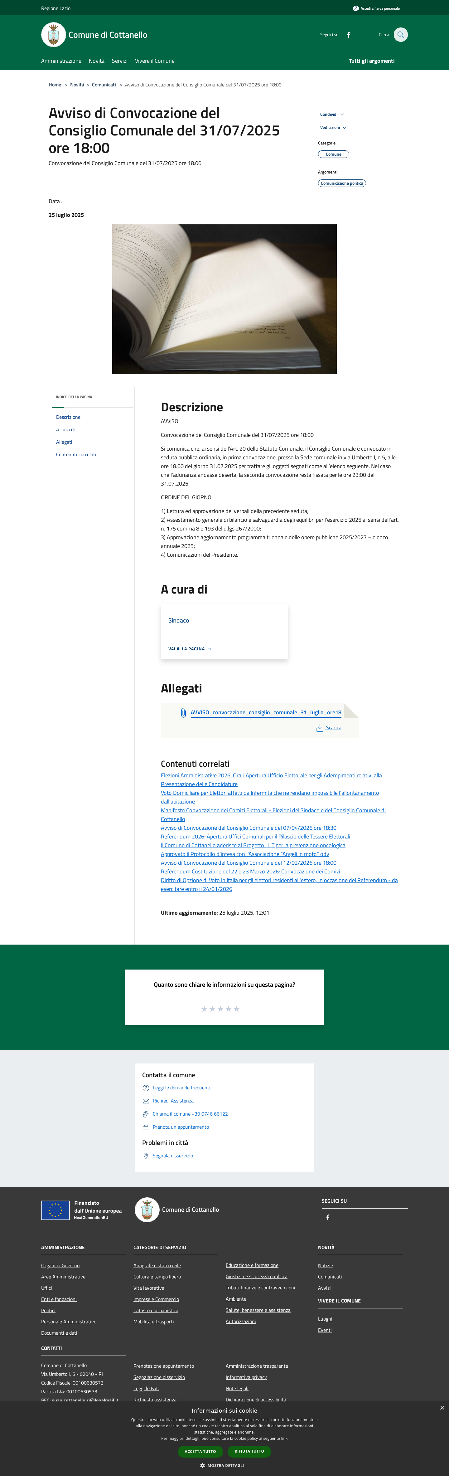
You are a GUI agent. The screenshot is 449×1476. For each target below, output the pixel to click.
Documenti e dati (59, 1333)
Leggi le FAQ (146, 1388)
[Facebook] (345, 34)
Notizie (325, 1265)
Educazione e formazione (252, 1265)
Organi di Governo (60, 1265)
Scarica (328, 727)
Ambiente (236, 1298)
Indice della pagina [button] (74, 397)
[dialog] (224, 1438)
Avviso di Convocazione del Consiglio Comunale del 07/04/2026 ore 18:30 (248, 828)
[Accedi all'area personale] (376, 8)
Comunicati (104, 84)
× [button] (442, 1408)
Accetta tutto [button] (200, 1451)
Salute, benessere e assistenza (258, 1310)
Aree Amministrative (63, 1276)
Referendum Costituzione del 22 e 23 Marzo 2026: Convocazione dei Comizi (250, 871)
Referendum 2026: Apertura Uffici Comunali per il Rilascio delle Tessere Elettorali (255, 836)
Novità (77, 84)
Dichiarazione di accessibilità (256, 1399)
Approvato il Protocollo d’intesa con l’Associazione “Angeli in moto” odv (245, 854)
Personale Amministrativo (68, 1321)
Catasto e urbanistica (155, 1310)
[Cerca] (400, 34)
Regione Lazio (55, 8)
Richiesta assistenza (154, 1399)
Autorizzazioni (241, 1321)
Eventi (325, 1330)
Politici (48, 1310)
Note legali (237, 1388)
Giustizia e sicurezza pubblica (256, 1276)
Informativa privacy (246, 1377)
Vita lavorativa (148, 1288)
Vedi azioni (334, 127)
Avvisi (324, 1288)
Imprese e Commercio (156, 1299)
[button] (224, 1465)
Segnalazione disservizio (159, 1377)
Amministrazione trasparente (257, 1366)
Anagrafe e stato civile (157, 1265)
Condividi (333, 114)
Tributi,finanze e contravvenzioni (260, 1287)
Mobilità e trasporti (153, 1321)
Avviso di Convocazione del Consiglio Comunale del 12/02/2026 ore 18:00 (248, 862)
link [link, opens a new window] (284, 1438)
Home (55, 84)
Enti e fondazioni (59, 1299)
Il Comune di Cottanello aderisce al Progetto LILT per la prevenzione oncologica (253, 845)
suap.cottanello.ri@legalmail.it (86, 1400)
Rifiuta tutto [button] (249, 1451)
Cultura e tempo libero (157, 1276)
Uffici (46, 1288)
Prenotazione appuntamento (163, 1366)
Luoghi (325, 1318)
